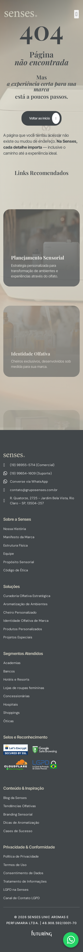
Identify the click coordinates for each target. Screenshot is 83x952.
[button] (76, 14)
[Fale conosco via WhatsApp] (71, 940)
